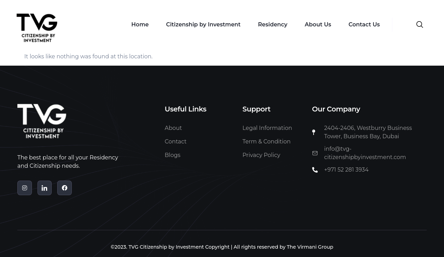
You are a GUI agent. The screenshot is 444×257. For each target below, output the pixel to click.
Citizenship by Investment (203, 24)
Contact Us (364, 24)
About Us (318, 24)
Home (140, 24)
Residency (273, 24)
